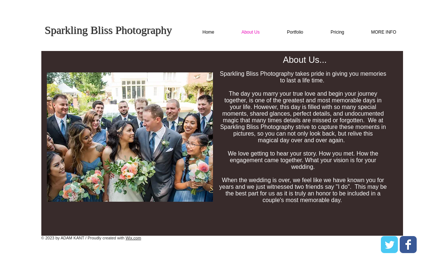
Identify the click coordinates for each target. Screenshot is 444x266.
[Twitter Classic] (389, 244)
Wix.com (133, 238)
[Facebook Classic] (408, 244)
